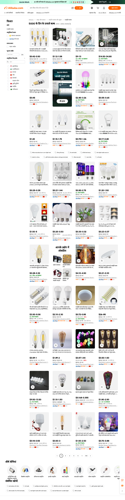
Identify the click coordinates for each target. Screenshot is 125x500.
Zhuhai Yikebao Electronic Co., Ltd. (39, 362)
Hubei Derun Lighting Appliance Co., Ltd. (108, 195)
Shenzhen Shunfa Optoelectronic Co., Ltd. (39, 102)
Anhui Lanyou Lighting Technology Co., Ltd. (108, 145)
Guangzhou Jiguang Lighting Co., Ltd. (62, 319)
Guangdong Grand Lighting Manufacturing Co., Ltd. (85, 322)
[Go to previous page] (57, 456)
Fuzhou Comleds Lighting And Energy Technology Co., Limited (85, 62)
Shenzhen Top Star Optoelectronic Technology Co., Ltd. (39, 445)
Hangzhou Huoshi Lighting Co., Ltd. (39, 61)
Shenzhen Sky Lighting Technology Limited (39, 320)
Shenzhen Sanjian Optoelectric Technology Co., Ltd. (108, 236)
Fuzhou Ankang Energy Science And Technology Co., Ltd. (62, 143)
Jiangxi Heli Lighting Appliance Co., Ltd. (85, 143)
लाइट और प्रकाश (41, 20)
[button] (72, 8)
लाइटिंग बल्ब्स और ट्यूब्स (55, 20)
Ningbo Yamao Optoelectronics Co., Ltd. (108, 445)
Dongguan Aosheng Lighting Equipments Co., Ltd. (62, 445)
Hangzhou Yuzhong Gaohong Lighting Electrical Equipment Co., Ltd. (108, 277)
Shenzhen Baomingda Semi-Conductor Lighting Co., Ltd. (85, 196)
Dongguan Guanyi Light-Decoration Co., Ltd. (39, 195)
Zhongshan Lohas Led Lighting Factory (62, 61)
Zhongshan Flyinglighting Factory (85, 447)
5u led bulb (72, 152)
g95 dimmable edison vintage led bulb (56, 157)
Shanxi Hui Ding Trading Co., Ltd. (39, 143)
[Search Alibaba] (50, 8)
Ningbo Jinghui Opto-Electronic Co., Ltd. (62, 238)
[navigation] (15, 238)
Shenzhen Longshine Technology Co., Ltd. (85, 277)
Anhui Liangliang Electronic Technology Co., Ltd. (85, 236)
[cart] (98, 8)
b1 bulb (26, 486)
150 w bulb (77, 491)
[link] (122, 480)
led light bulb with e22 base (37, 491)
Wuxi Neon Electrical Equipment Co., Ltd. (39, 279)
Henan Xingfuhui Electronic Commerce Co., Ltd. (108, 405)
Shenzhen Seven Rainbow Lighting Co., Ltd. (108, 62)
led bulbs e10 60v (13, 486)
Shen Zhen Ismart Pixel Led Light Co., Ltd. (85, 364)
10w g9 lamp (59, 152)
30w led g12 (76, 157)
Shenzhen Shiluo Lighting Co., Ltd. (39, 405)
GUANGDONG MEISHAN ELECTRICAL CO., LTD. (62, 195)
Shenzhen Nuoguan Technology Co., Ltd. (108, 319)
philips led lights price (40, 486)
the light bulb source (101, 152)
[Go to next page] (90, 456)
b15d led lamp (85, 152)
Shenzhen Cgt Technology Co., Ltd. (85, 104)
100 (86, 456)
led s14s (88, 157)
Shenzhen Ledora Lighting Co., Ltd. (108, 362)
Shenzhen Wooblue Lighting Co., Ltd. (39, 236)
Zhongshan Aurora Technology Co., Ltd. (108, 102)
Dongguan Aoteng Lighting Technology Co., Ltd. (85, 402)
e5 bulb (98, 157)
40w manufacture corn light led (40, 152)
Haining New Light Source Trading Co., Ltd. (62, 362)
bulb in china (35, 157)
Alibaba (31, 20)
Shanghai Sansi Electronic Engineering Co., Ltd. (62, 404)
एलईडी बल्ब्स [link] (68, 20)
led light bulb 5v (80, 486)
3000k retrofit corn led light (61, 486)
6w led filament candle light (59, 491)
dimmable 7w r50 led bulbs (15, 491)
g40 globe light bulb (96, 486)
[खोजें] (79, 8)
